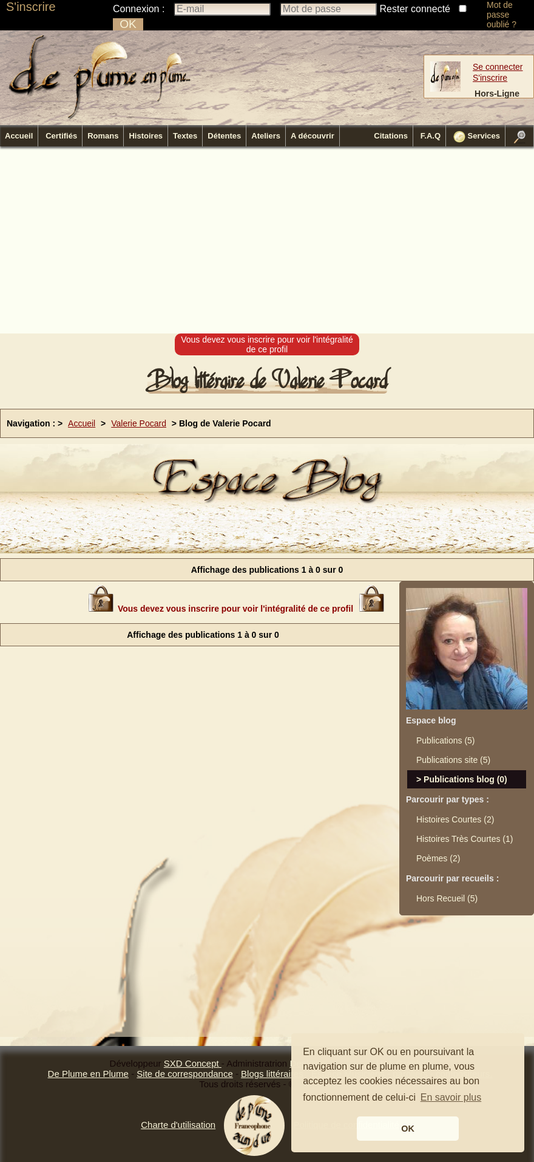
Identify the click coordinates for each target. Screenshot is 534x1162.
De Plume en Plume (88, 1073)
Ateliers (265, 135)
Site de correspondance (184, 1073)
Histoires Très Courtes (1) (464, 839)
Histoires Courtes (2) (455, 819)
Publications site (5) (453, 760)
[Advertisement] (237, 241)
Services (476, 137)
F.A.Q (431, 135)
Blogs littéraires (272, 1073)
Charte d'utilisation (178, 1124)
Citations (391, 135)
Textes (185, 135)
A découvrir (312, 135)
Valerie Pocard (138, 423)
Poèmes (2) (438, 858)
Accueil (19, 135)
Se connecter (498, 67)
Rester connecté (415, 9)
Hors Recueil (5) (447, 898)
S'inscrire (31, 6)
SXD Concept (192, 1063)
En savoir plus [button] (451, 1097)
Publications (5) (445, 740)
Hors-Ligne (497, 93)
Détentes (224, 135)
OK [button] (407, 1128)
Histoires (146, 135)
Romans (102, 135)
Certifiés (61, 135)
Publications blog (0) (465, 779)
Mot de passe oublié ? (501, 14)
